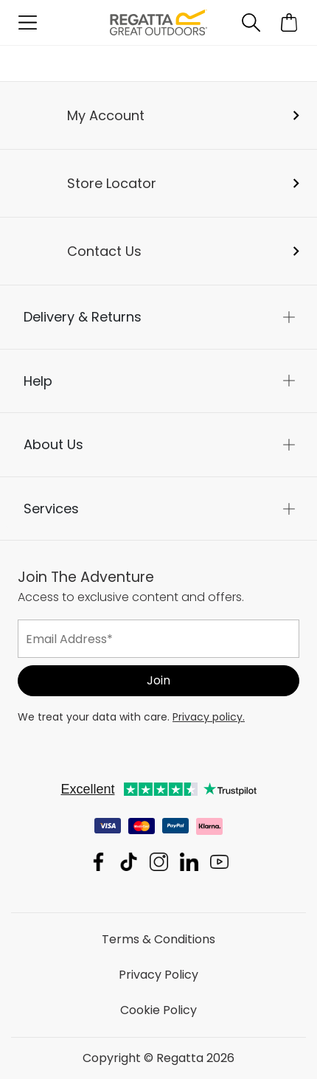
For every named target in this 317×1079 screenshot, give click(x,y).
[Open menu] (27, 22)
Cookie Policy (158, 1010)
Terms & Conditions (158, 939)
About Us (53, 444)
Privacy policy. (209, 716)
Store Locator (111, 183)
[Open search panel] (251, 22)
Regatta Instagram (159, 862)
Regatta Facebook (98, 862)
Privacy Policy (158, 974)
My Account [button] (105, 115)
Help (38, 381)
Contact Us (104, 251)
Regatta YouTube (219, 862)
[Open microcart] (289, 22)
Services (51, 508)
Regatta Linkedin (189, 862)
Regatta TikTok (128, 862)
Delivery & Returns (83, 317)
